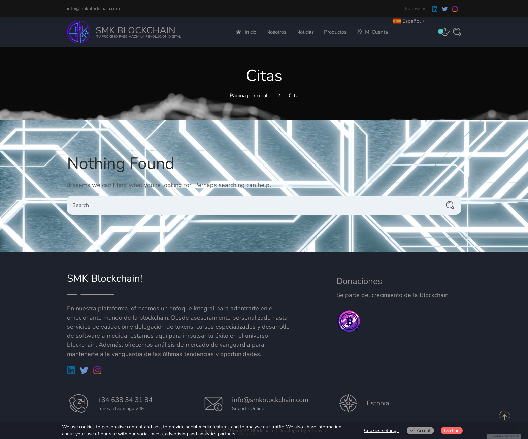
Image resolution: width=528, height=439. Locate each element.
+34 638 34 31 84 (125, 399)
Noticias (305, 32)
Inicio (246, 32)
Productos (335, 32)
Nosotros (276, 32)
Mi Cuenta (372, 32)
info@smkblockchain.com (93, 8)
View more (249, 434)
